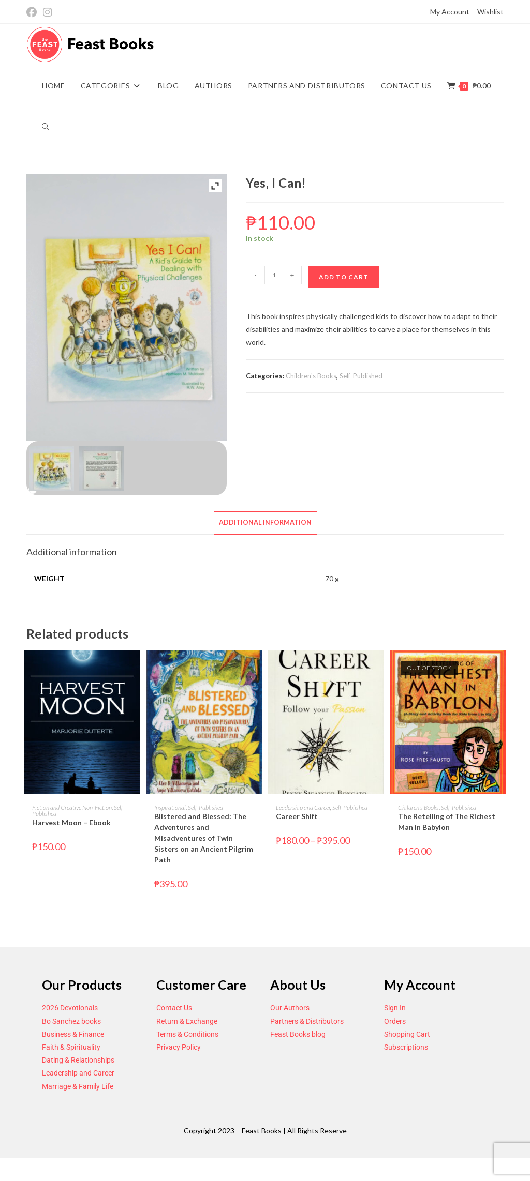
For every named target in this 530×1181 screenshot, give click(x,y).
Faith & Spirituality (71, 1047)
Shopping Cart (407, 1034)
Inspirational (170, 807)
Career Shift (297, 816)
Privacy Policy (178, 1047)
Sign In (395, 1008)
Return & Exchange (186, 1021)
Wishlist (490, 11)
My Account (449, 11)
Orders (395, 1021)
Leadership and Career (303, 807)
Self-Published (361, 376)
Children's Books (311, 376)
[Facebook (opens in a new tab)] (33, 12)
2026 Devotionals (70, 1008)
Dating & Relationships (78, 1060)
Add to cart (344, 277)
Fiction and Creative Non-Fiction (72, 807)
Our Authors (290, 1008)
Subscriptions (406, 1047)
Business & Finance (73, 1034)
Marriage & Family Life (77, 1086)
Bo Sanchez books (71, 1021)
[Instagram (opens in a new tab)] (47, 12)
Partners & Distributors (307, 1021)
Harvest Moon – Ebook (71, 822)
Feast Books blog (298, 1034)
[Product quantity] (273, 275)
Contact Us (174, 1008)
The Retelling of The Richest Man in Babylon (446, 821)
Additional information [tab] (265, 522)
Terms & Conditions (187, 1034)
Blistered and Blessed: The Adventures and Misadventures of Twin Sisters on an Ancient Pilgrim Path (203, 838)
